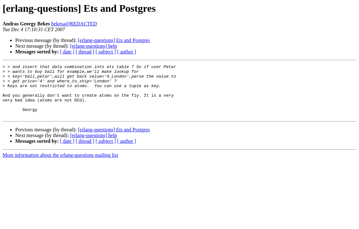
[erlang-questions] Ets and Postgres (114, 40)
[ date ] (67, 51)
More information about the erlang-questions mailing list (60, 165)
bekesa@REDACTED (74, 23)
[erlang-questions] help (93, 46)
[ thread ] (85, 51)
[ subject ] (106, 51)
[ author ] (126, 51)
